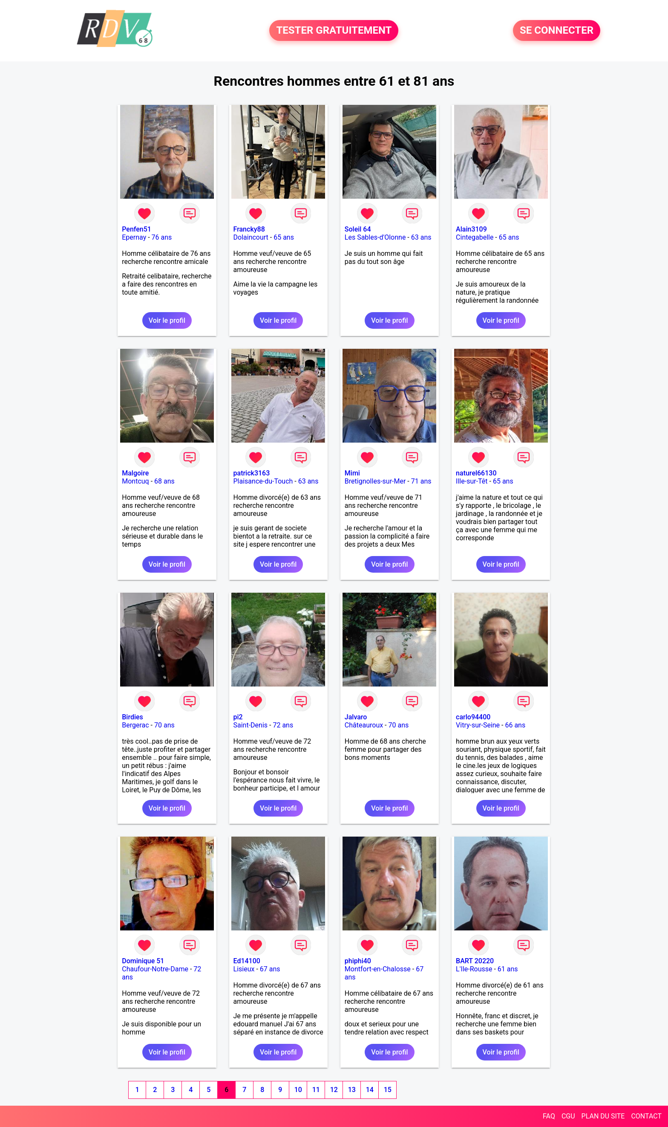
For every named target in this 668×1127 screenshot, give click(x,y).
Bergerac (135, 725)
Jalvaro (356, 717)
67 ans (270, 969)
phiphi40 (358, 961)
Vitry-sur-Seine (478, 725)
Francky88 (249, 229)
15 (388, 1090)
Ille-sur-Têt (471, 481)
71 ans (421, 481)
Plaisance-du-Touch (263, 481)
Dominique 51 (143, 961)
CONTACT (646, 1116)
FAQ (549, 1116)
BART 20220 (475, 961)
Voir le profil (167, 320)
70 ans (164, 725)
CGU (568, 1116)
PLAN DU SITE (603, 1116)
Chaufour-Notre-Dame (155, 969)
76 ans (162, 237)
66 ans (515, 725)
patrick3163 (251, 473)
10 (298, 1090)
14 (370, 1090)
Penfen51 (136, 229)
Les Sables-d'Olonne (375, 237)
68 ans (164, 481)
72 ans (283, 725)
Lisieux (244, 969)
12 (334, 1090)
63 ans (421, 237)
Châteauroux (364, 725)
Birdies (132, 717)
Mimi (352, 473)
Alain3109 (471, 229)
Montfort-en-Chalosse (378, 969)
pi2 (238, 717)
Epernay (134, 237)
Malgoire (135, 473)
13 (352, 1090)
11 (316, 1090)
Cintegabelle (474, 237)
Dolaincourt (250, 237)
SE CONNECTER (556, 31)
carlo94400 (473, 717)
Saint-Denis (250, 725)
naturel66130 (476, 473)
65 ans (284, 237)
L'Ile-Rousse (474, 969)
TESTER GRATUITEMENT (334, 31)
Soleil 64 (358, 229)
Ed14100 (246, 961)
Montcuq (135, 481)
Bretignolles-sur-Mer (375, 481)
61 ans (508, 969)
